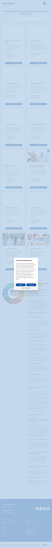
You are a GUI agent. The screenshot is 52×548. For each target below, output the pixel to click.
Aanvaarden (31, 284)
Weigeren (21, 284)
